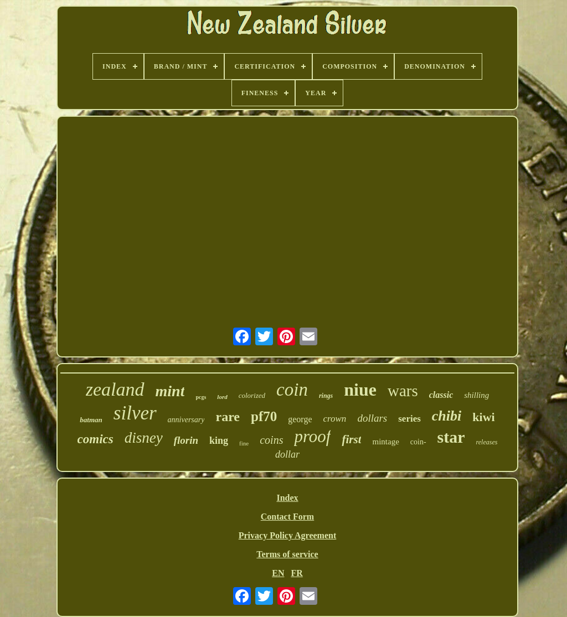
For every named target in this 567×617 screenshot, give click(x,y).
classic (441, 395)
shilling (476, 395)
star (451, 437)
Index (287, 497)
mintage (385, 441)
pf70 (264, 416)
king (218, 440)
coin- (418, 442)
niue (360, 390)
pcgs (200, 397)
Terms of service (287, 554)
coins (271, 440)
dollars (372, 418)
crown (335, 418)
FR (296, 573)
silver (135, 413)
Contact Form (287, 516)
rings (326, 396)
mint (170, 391)
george (300, 419)
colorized (252, 395)
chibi (446, 416)
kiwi (483, 417)
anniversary (186, 420)
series (409, 418)
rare (227, 416)
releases (487, 442)
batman (91, 420)
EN (278, 573)
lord (222, 396)
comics (96, 439)
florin (186, 440)
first (351, 439)
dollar (287, 454)
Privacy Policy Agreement (288, 535)
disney (144, 437)
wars (403, 391)
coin (292, 390)
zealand (115, 389)
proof (312, 436)
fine (244, 443)
